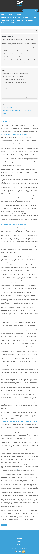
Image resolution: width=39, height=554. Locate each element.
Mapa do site (20, 544)
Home (3, 10)
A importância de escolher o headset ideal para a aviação (15, 97)
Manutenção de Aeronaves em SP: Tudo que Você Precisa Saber (16, 62)
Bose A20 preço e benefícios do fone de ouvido (12, 53)
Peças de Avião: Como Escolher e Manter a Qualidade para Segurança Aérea (18, 48)
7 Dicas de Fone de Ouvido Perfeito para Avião (13, 91)
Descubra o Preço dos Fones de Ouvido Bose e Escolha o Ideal (15, 56)
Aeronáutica (5, 107)
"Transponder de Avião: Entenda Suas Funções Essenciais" (15, 73)
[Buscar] (36, 10)
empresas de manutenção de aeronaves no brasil (12, 110)
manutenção (5, 113)
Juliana (5, 121)
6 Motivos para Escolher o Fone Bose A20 (12, 85)
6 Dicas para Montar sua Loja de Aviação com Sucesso (14, 82)
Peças (17, 107)
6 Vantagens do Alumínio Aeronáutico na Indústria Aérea (15, 88)
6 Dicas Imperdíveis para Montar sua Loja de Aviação (14, 79)
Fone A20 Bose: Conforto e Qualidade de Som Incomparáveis (15, 50)
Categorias (9, 10)
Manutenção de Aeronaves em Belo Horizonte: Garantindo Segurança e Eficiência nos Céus (19, 40)
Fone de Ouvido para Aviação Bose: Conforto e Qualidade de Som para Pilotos (19, 59)
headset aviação (27, 110)
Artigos (4, 70)
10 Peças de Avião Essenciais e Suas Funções (13, 76)
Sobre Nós (16, 10)
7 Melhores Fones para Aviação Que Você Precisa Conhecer (16, 94)
